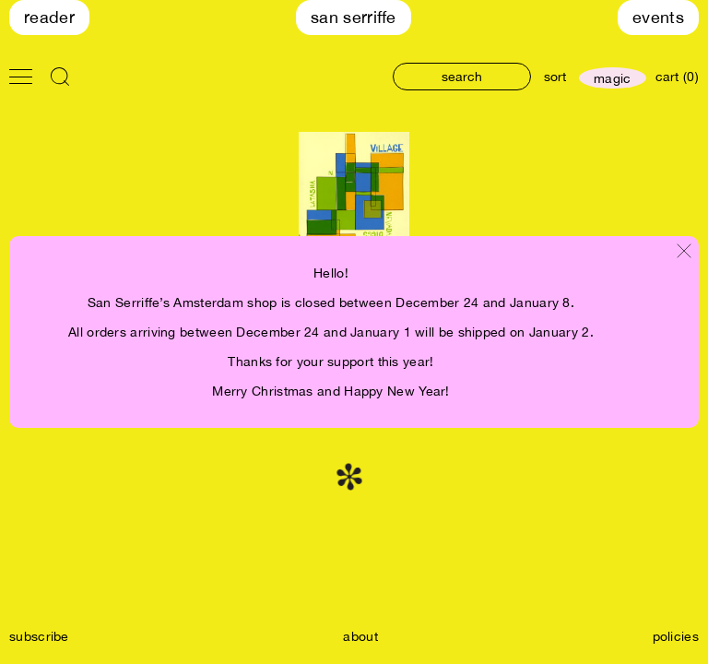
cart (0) (677, 76)
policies (676, 636)
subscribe (39, 636)
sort (555, 76)
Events (658, 17)
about (360, 636)
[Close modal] (684, 252)
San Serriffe (353, 17)
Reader (49, 17)
